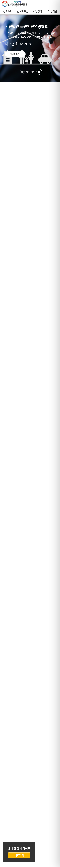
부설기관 (52, 11)
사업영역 (37, 11)
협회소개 (7, 11)
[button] (22, 72)
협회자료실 (22, 11)
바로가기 (19, 855)
